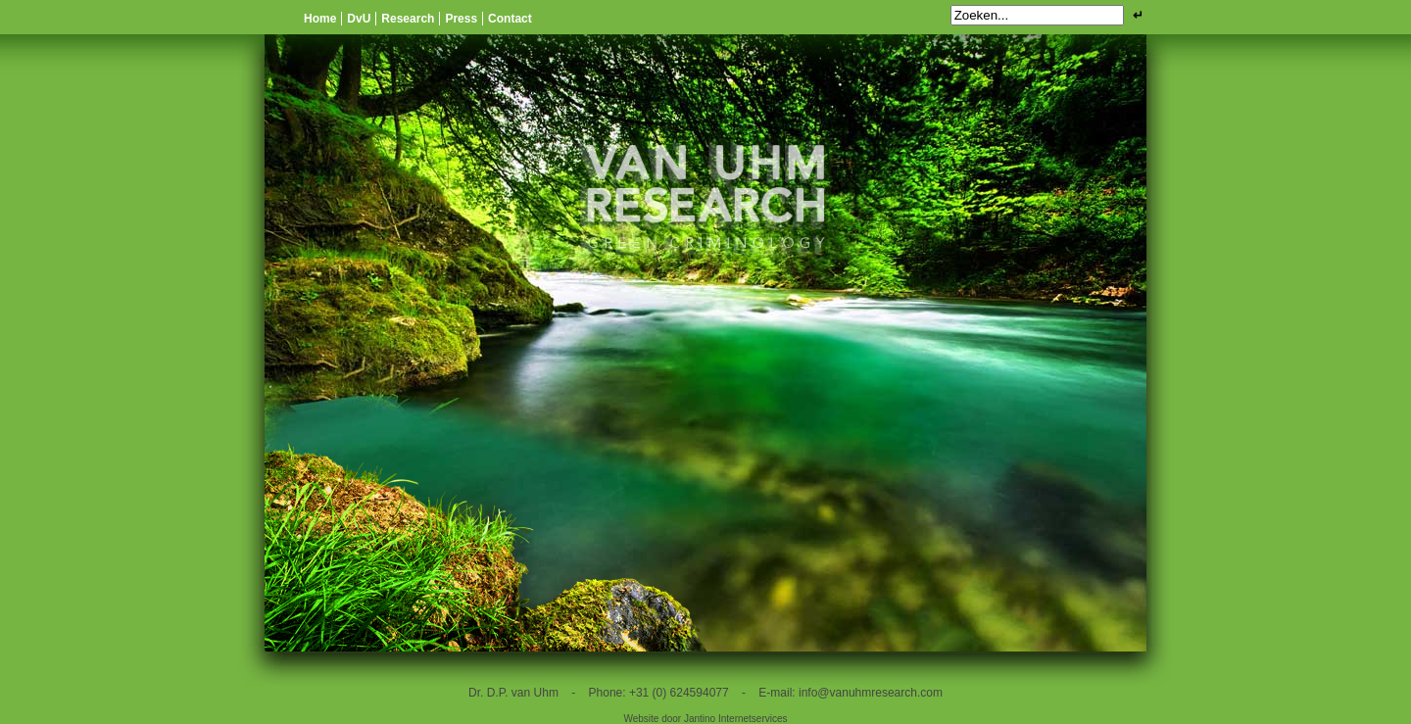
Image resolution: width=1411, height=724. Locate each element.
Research (407, 18)
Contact (510, 18)
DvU (358, 18)
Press (461, 18)
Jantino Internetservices (736, 718)
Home (320, 18)
